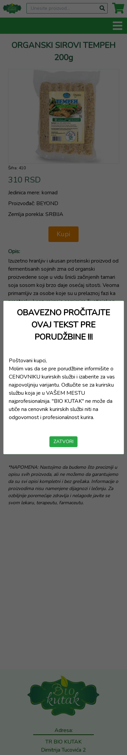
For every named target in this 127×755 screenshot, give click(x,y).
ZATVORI (63, 441)
